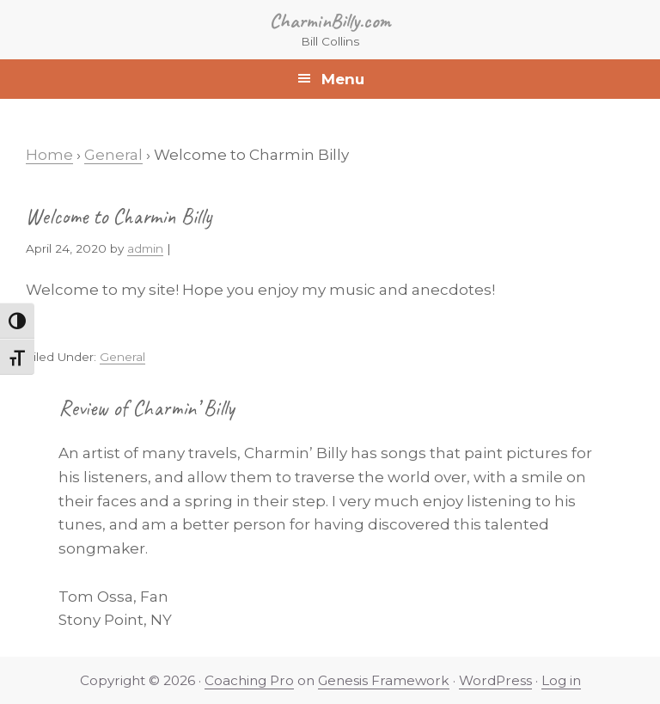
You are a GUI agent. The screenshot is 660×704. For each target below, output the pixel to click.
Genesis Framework (383, 680)
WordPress (495, 680)
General (122, 357)
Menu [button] (342, 79)
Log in (561, 680)
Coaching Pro (249, 680)
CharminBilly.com (330, 21)
